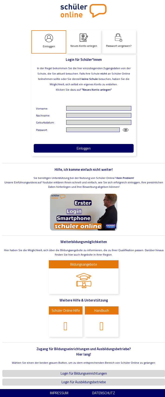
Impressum (59, 393)
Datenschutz (103, 393)
